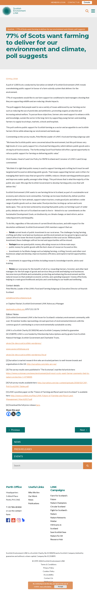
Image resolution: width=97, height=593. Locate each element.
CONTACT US (73, 2)
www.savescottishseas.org (17, 349)
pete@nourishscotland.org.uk (18, 298)
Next (82, 429)
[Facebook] (8, 414)
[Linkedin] (18, 414)
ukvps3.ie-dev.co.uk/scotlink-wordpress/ (23, 343)
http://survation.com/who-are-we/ (42, 364)
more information (45, 586)
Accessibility (49, 575)
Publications (33, 503)
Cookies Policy (48, 571)
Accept (60, 587)
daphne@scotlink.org (15, 309)
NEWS (17, 441)
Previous (15, 429)
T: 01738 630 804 (13, 507)
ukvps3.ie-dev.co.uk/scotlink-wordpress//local (26, 354)
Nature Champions (58, 503)
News (30, 499)
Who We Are (33, 492)
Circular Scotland (57, 506)
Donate (87, 2)
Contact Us (48, 578)
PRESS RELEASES (23, 449)
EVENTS (18, 456)
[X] (13, 414)
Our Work (32, 496)
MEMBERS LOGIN (58, 2)
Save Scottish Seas (58, 532)
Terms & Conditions (48, 564)
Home (14, 11)
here (38, 405)
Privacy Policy (48, 568)
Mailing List (48, 581)
